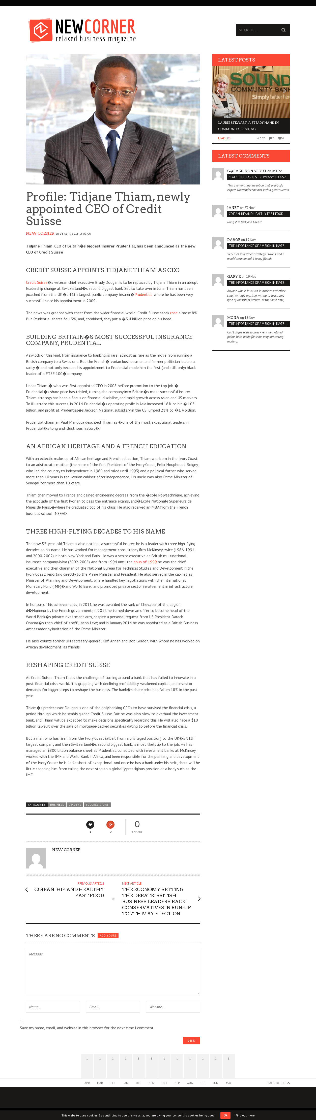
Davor (233, 240)
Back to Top (276, 1083)
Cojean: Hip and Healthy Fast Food (256, 214)
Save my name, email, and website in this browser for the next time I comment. (87, 1027)
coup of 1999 (145, 561)
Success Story (97, 804)
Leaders (75, 804)
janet (233, 208)
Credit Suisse (36, 282)
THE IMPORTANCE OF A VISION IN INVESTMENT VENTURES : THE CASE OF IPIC (259, 246)
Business (57, 804)
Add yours (108, 935)
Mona (233, 318)
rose (174, 312)
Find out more (245, 1115)
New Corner (40, 233)
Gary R (234, 276)
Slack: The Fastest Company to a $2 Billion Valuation (259, 177)
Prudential (143, 294)
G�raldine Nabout (247, 171)
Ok (225, 1115)
